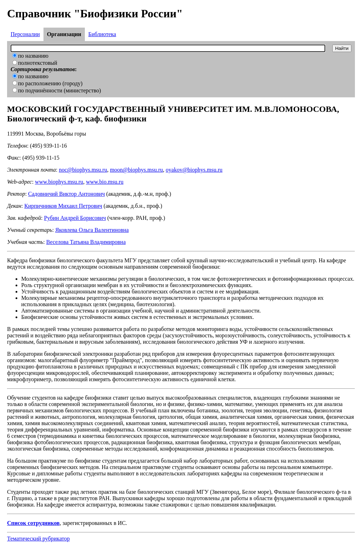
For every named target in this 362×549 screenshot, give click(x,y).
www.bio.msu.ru (104, 182)
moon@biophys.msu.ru (136, 170)
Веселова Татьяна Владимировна (86, 242)
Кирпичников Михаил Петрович (63, 206)
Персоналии (25, 34)
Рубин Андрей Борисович (75, 218)
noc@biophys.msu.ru (83, 170)
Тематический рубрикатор (38, 539)
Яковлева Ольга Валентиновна (92, 230)
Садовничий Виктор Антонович (66, 194)
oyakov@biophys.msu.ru (194, 170)
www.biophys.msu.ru (59, 182)
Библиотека (102, 34)
